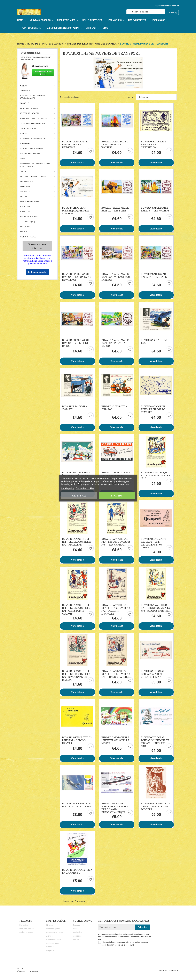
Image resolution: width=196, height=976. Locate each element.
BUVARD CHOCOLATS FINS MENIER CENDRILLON (153, 144)
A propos (49, 936)
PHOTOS (23, 196)
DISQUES (23, 133)
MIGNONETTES (26, 181)
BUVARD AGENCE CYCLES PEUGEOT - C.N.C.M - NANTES (77, 740)
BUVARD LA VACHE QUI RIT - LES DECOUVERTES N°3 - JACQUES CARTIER (155, 608)
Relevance (156, 97)
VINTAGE (23, 232)
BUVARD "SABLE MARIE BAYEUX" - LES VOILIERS (155, 209)
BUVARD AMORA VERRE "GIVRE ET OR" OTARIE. (76, 474)
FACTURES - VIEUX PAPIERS (31, 149)
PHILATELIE (25, 191)
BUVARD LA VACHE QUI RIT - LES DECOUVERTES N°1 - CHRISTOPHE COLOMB (76, 609)
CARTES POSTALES (28, 128)
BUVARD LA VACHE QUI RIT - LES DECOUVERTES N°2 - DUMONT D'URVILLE (115, 609)
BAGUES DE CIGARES (29, 108)
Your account (82, 920)
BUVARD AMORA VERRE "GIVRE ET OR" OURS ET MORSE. (115, 740)
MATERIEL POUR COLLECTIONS (33, 176)
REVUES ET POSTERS (29, 217)
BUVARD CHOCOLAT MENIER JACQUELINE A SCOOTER (75, 210)
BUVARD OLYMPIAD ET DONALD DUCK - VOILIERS (114, 144)
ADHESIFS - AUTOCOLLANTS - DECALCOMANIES (32, 96)
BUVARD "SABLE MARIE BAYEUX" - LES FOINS (115, 209)
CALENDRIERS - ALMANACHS (32, 123)
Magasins (50, 950)
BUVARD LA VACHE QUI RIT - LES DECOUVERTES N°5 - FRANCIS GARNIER (115, 674)
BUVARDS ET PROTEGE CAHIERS (33, 118)
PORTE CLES (25, 207)
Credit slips (77, 932)
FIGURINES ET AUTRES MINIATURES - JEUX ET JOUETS (35, 164)
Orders (75, 929)
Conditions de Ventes (54, 932)
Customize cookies (85, 488)
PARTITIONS (25, 186)
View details (77, 162)
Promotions (24, 925)
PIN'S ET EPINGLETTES (29, 201)
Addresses (77, 936)
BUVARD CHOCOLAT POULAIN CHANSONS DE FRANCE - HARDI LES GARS (155, 742)
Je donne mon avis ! (37, 272)
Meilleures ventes (26, 932)
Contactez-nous (52, 943)
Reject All (79, 495)
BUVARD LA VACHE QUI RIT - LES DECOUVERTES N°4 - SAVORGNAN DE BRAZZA (76, 675)
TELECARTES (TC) (27, 222)
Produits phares (28, 237)
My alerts (76, 940)
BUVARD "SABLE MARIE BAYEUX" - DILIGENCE (154, 275)
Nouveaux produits (26, 929)
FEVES (22, 159)
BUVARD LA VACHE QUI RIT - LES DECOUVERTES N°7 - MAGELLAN (76, 541)
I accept (116, 495)
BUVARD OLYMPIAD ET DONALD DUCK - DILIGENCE (75, 144)
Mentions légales (53, 929)
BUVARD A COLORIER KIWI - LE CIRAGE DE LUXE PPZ (153, 409)
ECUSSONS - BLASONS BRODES (33, 138)
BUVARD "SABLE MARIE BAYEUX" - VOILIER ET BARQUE (75, 343)
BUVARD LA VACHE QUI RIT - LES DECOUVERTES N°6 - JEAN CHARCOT (115, 541)
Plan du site (50, 947)
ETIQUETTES (25, 143)
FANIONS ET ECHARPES (30, 153)
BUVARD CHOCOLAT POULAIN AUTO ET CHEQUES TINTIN (153, 674)
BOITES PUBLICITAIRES (29, 113)
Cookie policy (67, 488)
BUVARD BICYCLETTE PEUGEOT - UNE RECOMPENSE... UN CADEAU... (153, 543)
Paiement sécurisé (53, 940)
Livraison (49, 925)
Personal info (78, 925)
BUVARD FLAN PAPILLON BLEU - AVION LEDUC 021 (76, 805)
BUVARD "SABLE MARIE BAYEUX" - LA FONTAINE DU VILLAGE (76, 277)
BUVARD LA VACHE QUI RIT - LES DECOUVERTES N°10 (155, 475)
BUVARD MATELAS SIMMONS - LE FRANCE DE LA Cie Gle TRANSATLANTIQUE (114, 808)
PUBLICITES (25, 211)
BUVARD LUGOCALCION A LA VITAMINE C (77, 871)
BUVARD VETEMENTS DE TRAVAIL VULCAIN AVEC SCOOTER (155, 806)
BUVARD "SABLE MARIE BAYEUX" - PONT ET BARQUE (115, 343)
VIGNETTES (25, 227)
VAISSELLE (24, 103)
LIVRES (23, 171)
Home (37, 85)
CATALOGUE (25, 90)
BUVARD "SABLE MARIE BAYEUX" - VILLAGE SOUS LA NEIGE (116, 277)
